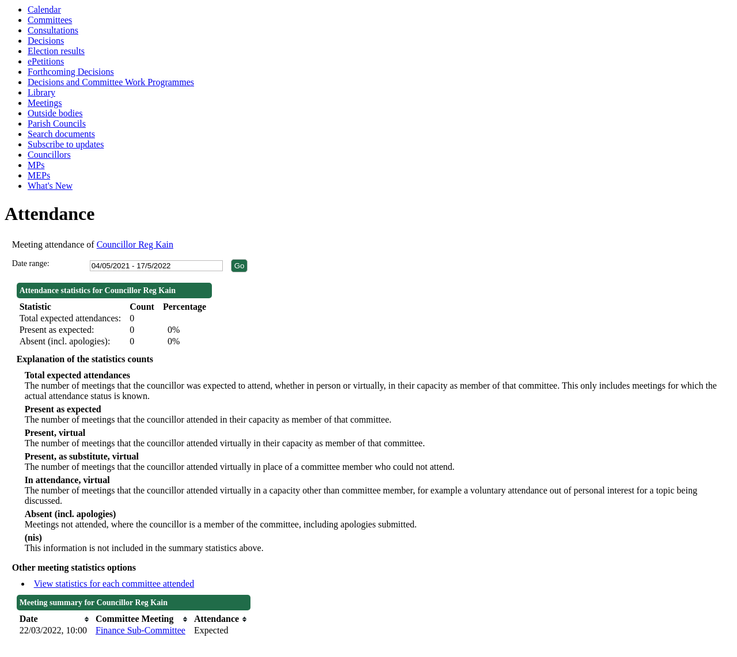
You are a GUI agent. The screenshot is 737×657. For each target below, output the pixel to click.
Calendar (44, 9)
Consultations (53, 30)
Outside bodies (55, 113)
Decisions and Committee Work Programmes (111, 82)
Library (41, 92)
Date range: (31, 263)
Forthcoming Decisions (71, 72)
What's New (50, 186)
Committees (50, 20)
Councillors (49, 154)
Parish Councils (57, 123)
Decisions (46, 40)
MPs (36, 165)
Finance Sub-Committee (140, 630)
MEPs (39, 175)
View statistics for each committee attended (114, 583)
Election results (56, 51)
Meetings (45, 103)
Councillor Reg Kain (135, 244)
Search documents (61, 134)
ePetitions (46, 61)
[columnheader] (55, 619)
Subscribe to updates (66, 144)
